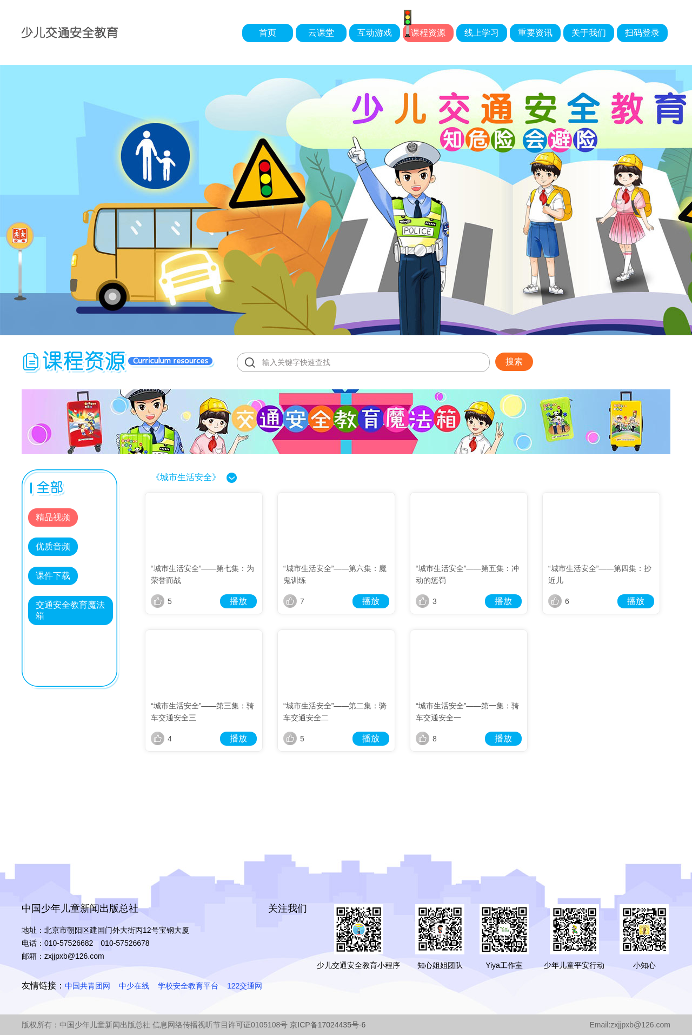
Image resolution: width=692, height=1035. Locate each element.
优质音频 (53, 546)
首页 (267, 32)
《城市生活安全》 (186, 477)
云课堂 (321, 32)
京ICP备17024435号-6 (327, 1024)
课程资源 (428, 32)
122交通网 (244, 985)
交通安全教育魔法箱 (70, 610)
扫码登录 (642, 32)
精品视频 (53, 517)
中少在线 (134, 985)
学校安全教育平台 (188, 985)
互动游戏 (374, 32)
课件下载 (53, 575)
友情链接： (43, 985)
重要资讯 (535, 32)
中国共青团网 (87, 985)
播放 (238, 601)
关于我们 (588, 32)
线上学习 (481, 32)
